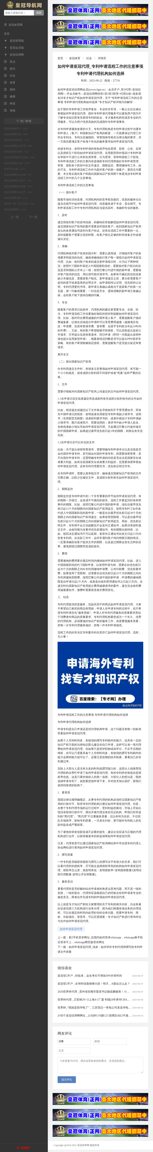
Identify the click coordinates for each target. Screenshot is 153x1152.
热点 (9, 61)
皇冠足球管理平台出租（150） (20, 157)
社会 (9, 75)
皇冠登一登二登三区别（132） (20, 203)
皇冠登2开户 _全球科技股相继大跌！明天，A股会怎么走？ (94, 983)
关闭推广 (26, 1147)
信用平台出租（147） (15, 169)
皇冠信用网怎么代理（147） (19, 174)
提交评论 (67, 1081)
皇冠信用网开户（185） (16, 128)
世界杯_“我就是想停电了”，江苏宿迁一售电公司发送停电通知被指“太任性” (104, 1007)
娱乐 (9, 68)
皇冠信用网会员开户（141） (19, 180)
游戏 (9, 110)
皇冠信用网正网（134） (16, 198)
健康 (9, 96)
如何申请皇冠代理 (71, 929)
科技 (9, 103)
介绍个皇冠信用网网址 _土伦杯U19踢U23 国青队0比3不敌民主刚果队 (100, 1015)
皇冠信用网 (14, 54)
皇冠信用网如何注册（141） (19, 186)
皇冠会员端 (14, 47)
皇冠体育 (74, 58)
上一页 (14, 217)
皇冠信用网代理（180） (16, 134)
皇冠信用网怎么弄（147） (17, 163)
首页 (7, 33)
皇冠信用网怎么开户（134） (19, 192)
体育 (9, 82)
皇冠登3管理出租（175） (17, 140)
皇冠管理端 (14, 40)
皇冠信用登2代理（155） (17, 151)
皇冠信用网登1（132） (16, 209)
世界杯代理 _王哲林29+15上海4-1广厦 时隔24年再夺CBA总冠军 (96, 999)
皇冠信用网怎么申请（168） (19, 145)
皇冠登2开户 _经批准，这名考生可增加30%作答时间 (90, 975)
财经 (9, 89)
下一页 (33, 217)
